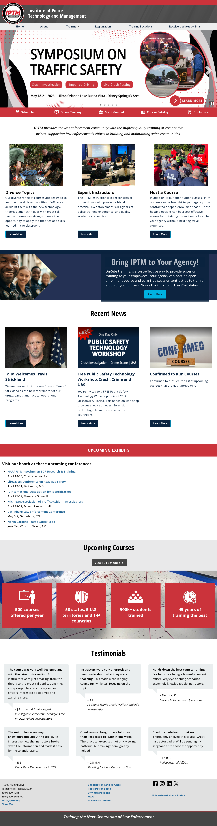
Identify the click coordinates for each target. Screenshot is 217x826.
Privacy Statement (99, 800)
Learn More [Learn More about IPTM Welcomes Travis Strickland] (16, 423)
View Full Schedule (110, 563)
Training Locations (141, 26)
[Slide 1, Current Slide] (100, 105)
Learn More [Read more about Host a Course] (160, 234)
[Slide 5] (116, 105)
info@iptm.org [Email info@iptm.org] (11, 800)
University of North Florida (168, 795)
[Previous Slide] (9, 70)
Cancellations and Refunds (104, 784)
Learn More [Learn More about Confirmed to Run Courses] (160, 423)
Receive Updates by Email (185, 26)
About (44, 26)
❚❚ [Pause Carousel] (211, 103)
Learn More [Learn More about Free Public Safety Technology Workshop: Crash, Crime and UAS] (88, 423)
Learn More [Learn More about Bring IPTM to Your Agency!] (155, 294)
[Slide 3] (108, 105)
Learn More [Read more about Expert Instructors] (88, 234)
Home (20, 26)
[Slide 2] (104, 105)
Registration (103, 26)
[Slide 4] (112, 105)
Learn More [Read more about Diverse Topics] (16, 234)
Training (71, 26)
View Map (8, 804)
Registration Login (99, 788)
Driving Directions (99, 792)
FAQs (91, 796)
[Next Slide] (208, 70)
